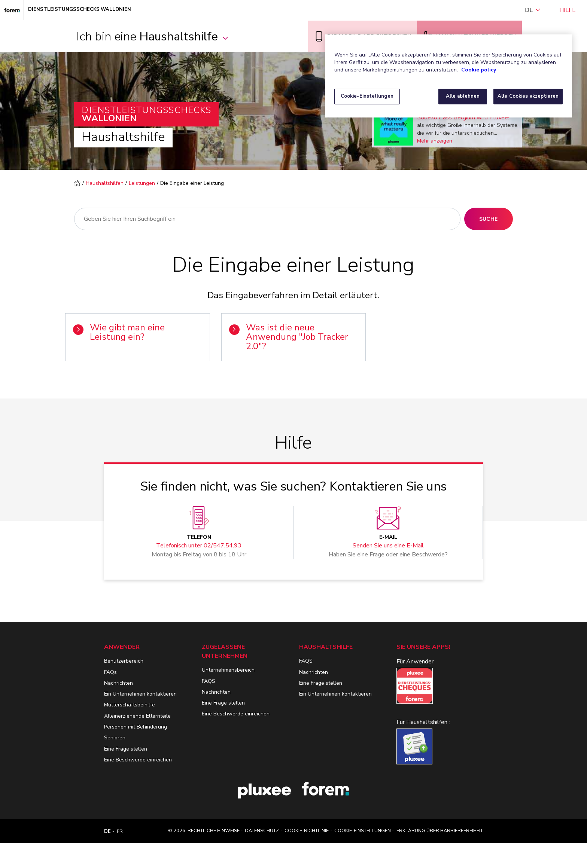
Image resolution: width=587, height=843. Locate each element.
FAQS (208, 681)
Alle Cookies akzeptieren (528, 96)
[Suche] (267, 219)
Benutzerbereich (123, 661)
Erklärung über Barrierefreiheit (439, 830)
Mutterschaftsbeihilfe (129, 704)
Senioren (114, 737)
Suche (488, 219)
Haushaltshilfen (105, 183)
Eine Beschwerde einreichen (138, 759)
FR (120, 831)
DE (533, 10)
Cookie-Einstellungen (362, 830)
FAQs (110, 672)
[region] (448, 75)
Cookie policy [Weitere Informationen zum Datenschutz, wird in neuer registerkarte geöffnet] (478, 69)
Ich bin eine (152, 36)
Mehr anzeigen (434, 140)
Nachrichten (118, 683)
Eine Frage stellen (125, 748)
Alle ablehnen (463, 96)
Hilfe (567, 10)
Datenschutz (262, 830)
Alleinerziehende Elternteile (137, 716)
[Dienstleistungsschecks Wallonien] (12, 10)
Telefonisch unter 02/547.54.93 (198, 546)
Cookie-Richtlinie (307, 830)
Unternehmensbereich (228, 670)
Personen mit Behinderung (135, 726)
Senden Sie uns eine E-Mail (388, 546)
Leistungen (142, 183)
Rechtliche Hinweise (214, 830)
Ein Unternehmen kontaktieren (140, 693)
